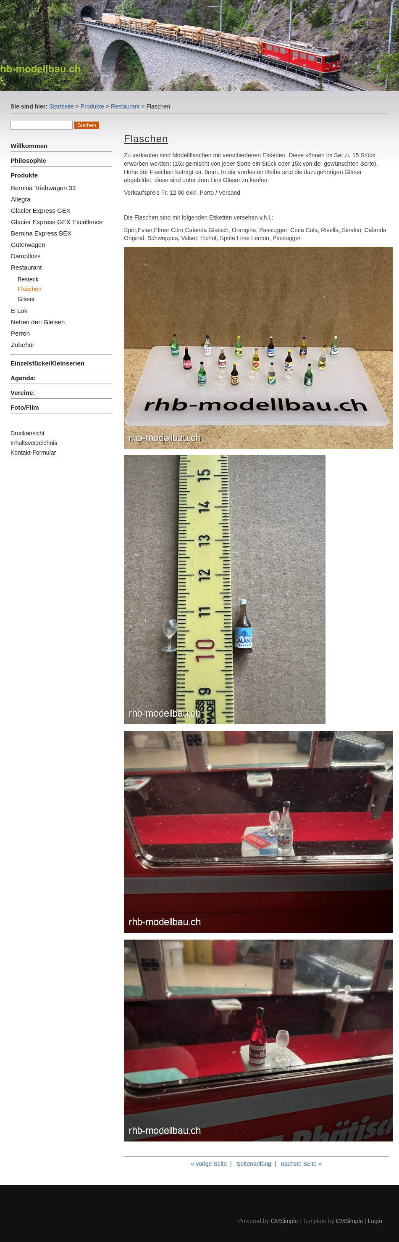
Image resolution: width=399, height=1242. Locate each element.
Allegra (21, 199)
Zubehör (22, 344)
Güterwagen (28, 244)
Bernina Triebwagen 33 (43, 187)
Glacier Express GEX (41, 210)
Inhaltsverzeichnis (33, 443)
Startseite (61, 106)
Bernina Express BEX (41, 233)
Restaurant (125, 106)
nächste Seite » (301, 1163)
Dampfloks (26, 256)
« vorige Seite (209, 1163)
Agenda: (23, 377)
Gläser (26, 299)
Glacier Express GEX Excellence (56, 221)
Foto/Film (24, 407)
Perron (20, 333)
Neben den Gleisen (38, 322)
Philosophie (28, 160)
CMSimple (284, 1221)
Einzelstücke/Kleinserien (47, 363)
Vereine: (22, 392)
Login (375, 1221)
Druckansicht (27, 433)
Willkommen (28, 145)
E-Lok (19, 310)
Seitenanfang (253, 1163)
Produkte (92, 106)
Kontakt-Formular (33, 452)
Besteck (28, 279)
